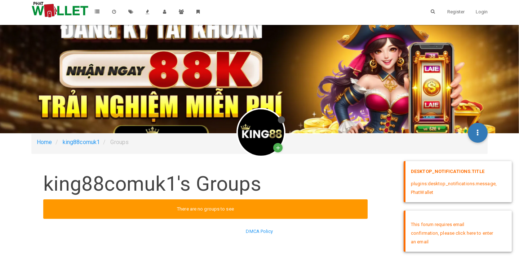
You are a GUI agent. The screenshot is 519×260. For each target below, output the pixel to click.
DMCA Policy (259, 231)
